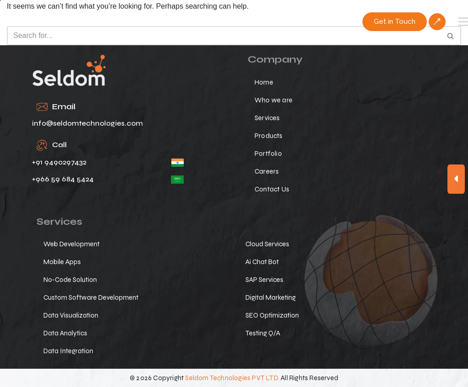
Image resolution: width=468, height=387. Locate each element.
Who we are (273, 100)
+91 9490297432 (59, 162)
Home (264, 82)
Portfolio (268, 153)
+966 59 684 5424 (63, 179)
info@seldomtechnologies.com (87, 123)
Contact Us (272, 189)
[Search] (224, 35)
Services (267, 118)
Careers (267, 171)
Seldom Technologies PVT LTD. (232, 378)
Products (269, 136)
